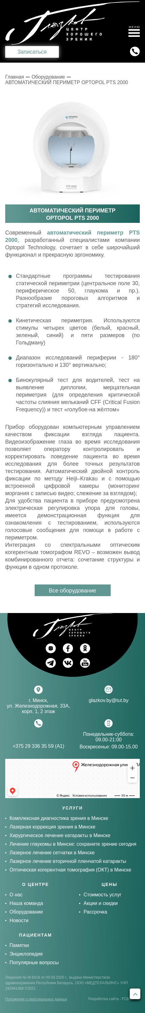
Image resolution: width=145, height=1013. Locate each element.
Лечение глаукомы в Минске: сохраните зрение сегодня (73, 844)
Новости (19, 920)
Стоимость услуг (102, 894)
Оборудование (48, 77)
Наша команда (26, 903)
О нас (16, 894)
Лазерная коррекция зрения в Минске (52, 826)
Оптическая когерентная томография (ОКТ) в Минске (70, 869)
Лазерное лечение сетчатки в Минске (52, 852)
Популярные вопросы (34, 962)
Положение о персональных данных (36, 999)
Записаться (32, 52)
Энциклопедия (26, 954)
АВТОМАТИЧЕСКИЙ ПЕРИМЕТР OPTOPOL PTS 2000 (66, 82)
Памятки (19, 945)
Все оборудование (72, 591)
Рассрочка (95, 911)
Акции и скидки (100, 903)
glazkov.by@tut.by (108, 700)
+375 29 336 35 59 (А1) (38, 746)
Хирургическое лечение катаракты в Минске (60, 835)
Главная (14, 77)
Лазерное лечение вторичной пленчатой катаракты (68, 861)
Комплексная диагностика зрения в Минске (59, 818)
